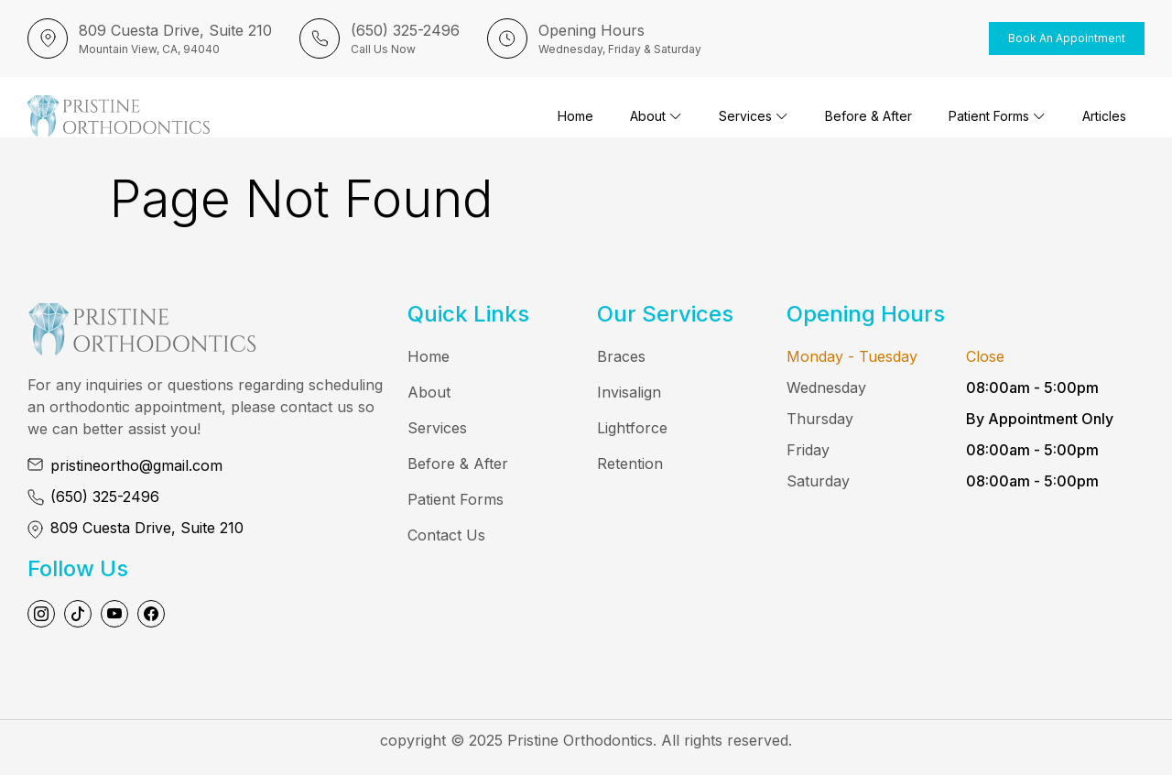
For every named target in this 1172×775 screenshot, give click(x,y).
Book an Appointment (1066, 38)
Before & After (868, 116)
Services (753, 116)
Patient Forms (997, 116)
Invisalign (629, 392)
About (656, 116)
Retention (630, 463)
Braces (621, 356)
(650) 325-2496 (104, 496)
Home (575, 116)
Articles (1104, 116)
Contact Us (446, 535)
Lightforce (632, 428)
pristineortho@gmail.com (136, 465)
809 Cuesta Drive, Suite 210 (147, 527)
